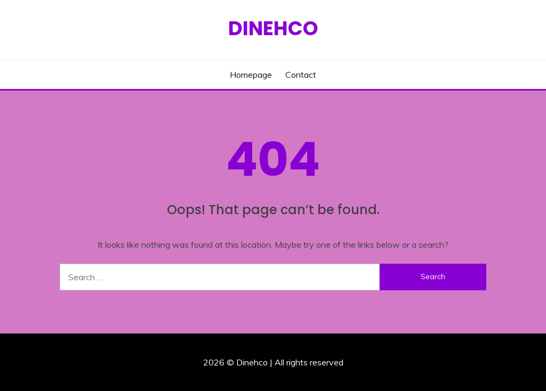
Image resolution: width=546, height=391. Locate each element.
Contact (300, 74)
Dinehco (273, 28)
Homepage (251, 74)
